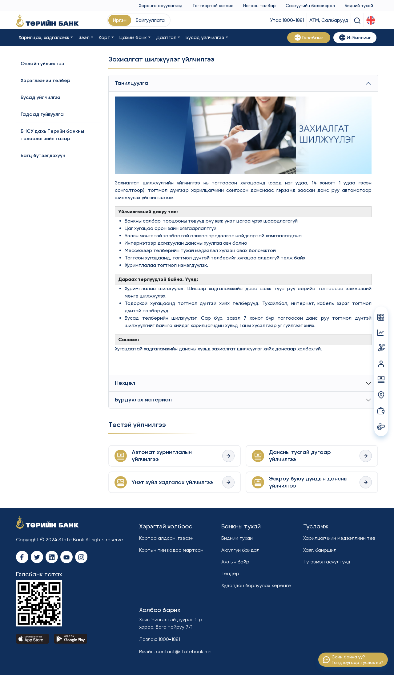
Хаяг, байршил (319, 550)
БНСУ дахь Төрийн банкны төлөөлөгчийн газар (52, 134)
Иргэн (120, 20)
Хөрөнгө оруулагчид (161, 5)
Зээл (84, 37)
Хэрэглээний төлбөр (45, 80)
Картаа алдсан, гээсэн (166, 538)
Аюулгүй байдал (240, 550)
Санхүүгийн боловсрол (310, 5)
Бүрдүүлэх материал (143, 399)
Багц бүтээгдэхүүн (43, 155)
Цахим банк (133, 37)
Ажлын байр (235, 562)
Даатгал (166, 37)
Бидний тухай (359, 5)
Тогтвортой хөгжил (212, 5)
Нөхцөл (125, 383)
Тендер (230, 573)
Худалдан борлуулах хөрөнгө (256, 585)
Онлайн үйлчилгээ (42, 63)
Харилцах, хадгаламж (43, 37)
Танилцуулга (131, 83)
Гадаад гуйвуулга (42, 114)
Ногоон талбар (259, 5)
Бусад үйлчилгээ (205, 37)
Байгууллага (150, 20)
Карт (104, 37)
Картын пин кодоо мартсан (171, 550)
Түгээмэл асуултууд (326, 562)
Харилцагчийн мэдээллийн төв (339, 538)
